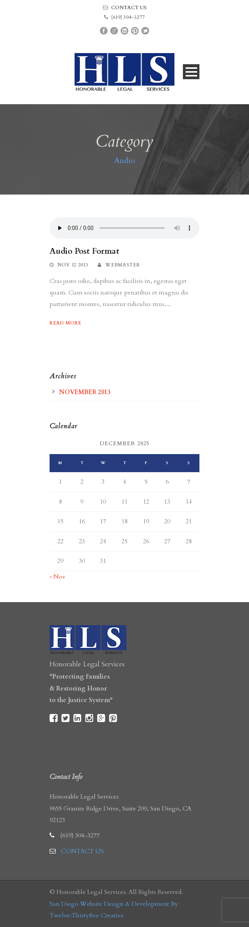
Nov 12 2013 (73, 265)
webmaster (122, 265)
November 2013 (84, 392)
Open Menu (191, 71)
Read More (65, 323)
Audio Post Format (84, 251)
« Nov (57, 577)
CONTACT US (128, 7)
